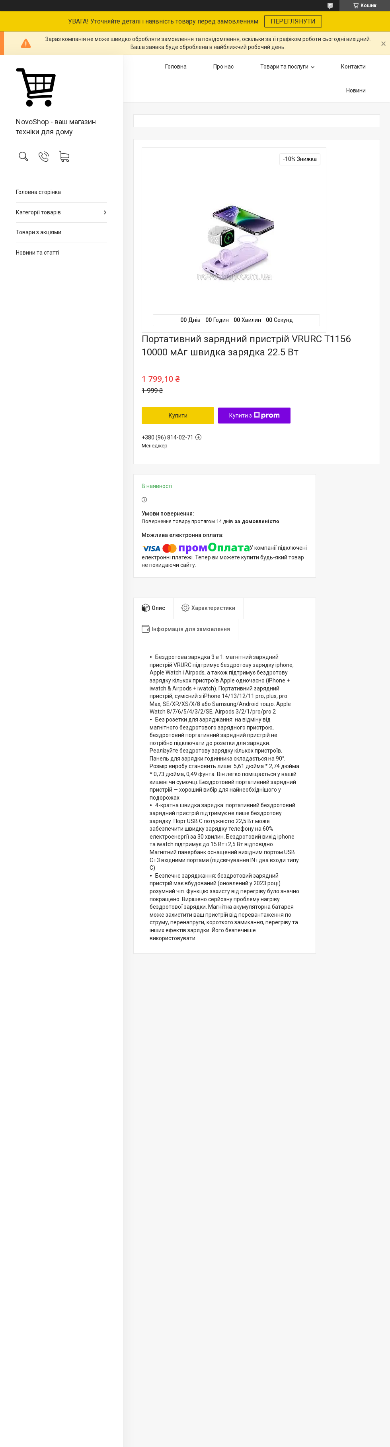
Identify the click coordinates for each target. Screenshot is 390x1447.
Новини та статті (37, 252)
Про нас (223, 66)
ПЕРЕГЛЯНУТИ (293, 21)
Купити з (254, 415)
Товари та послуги (284, 66)
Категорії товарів (38, 212)
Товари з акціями (38, 232)
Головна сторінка (38, 192)
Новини (356, 90)
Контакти (353, 66)
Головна (176, 66)
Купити (178, 415)
